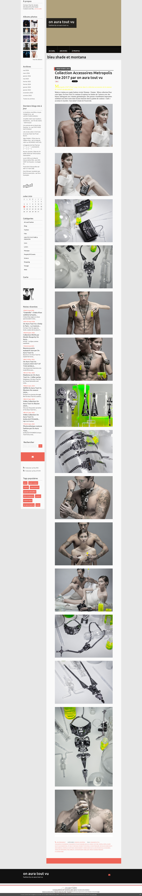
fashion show (28, 500)
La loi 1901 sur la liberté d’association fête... (30, 159)
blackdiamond (63, 846)
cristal (101, 844)
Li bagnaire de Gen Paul (30, 145)
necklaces (103, 846)
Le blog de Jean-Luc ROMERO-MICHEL (32, 141)
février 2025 (27, 81)
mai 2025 (26, 78)
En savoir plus (93, 894)
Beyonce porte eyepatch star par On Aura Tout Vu (31, 350)
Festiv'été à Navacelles (30, 166)
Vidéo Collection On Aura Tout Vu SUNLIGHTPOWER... (31, 417)
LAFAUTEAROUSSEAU (30, 116)
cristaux (65, 848)
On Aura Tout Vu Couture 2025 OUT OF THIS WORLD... (32, 364)
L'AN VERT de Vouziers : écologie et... (32, 162)
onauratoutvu (34, 487)
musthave (71, 848)
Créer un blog (68, 887)
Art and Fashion (29, 222)
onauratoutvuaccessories (77, 844)
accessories (106, 848)
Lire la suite (38, 9)
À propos (76, 51)
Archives (63, 51)
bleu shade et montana (83, 846)
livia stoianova (29, 496)
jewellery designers (60, 849)
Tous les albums (37, 59)
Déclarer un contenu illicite (48, 891)
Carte (25, 277)
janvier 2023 (27, 90)
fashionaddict (79, 848)
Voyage (26, 266)
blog (98, 891)
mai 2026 (26, 70)
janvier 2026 (27, 76)
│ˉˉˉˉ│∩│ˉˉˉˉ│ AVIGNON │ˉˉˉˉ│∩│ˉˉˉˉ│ (31, 148)
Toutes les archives (29, 99)
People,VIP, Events (29, 254)
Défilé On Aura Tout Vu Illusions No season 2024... (32, 390)
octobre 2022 (27, 95)
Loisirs (26, 247)
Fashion (26, 230)
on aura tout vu (29, 505)
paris (25, 483)
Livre (25, 243)
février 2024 (27, 84)
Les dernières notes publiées (71, 889)
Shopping (27, 262)
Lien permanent (60, 842)
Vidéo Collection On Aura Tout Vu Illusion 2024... (31, 403)
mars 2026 (26, 73)
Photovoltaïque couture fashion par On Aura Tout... (32, 428)
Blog (25, 226)
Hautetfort (74, 887)
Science (26, 258)
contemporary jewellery (81, 849)
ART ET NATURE (28, 168)
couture (38, 496)
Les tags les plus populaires (83, 889)
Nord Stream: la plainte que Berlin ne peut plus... (31, 172)
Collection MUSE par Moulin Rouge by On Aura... (31, 337)
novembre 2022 (28, 92)
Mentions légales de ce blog (60, 891)
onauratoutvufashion (61, 844)
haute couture (33, 483)
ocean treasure (94, 846)
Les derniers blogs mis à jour (58, 889)
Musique (26, 250)
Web (25, 269)
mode (38, 505)
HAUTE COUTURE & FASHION (31, 238)
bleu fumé (73, 846)
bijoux (87, 844)
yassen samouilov (30, 492)
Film (25, 233)
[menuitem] (51, 49)
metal (105, 844)
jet (68, 846)
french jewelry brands (96, 849)
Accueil (52, 51)
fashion (26, 487)
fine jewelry (70, 849)
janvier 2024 (27, 87)
